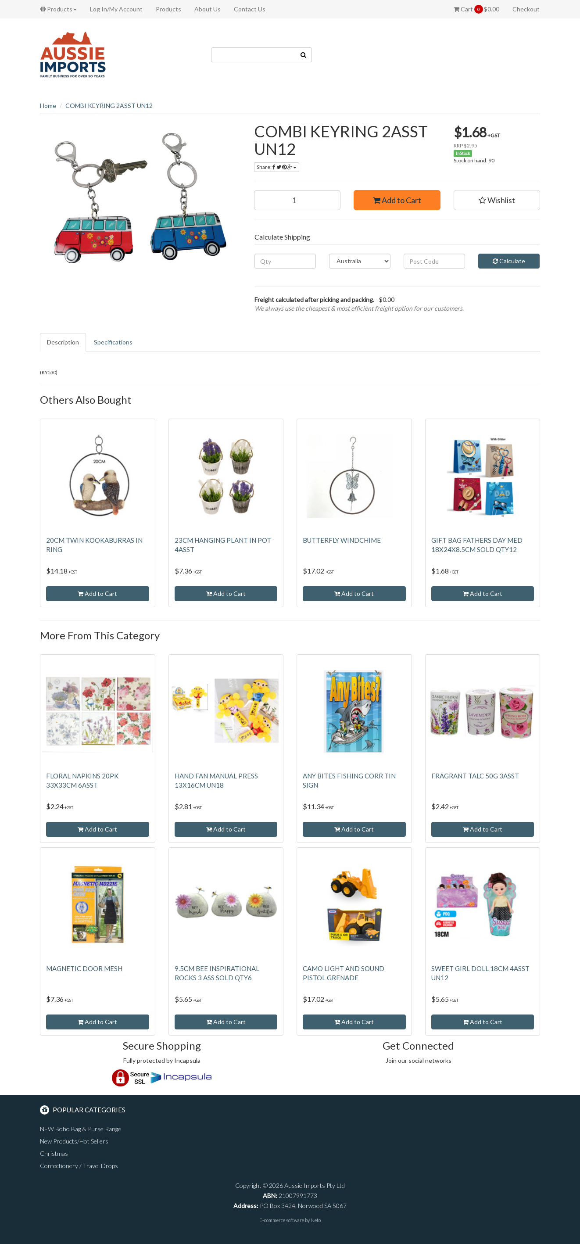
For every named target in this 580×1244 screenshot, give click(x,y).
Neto (316, 1220)
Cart (476, 9)
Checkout (526, 9)
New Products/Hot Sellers (74, 1141)
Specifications (113, 342)
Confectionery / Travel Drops (79, 1165)
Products (58, 9)
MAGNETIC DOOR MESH (84, 968)
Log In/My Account (116, 9)
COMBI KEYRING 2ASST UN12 (109, 105)
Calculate (509, 261)
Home (48, 105)
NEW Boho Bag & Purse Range (80, 1129)
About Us (207, 9)
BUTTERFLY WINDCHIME (342, 540)
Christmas (54, 1153)
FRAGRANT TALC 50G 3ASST (475, 776)
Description (63, 342)
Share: (277, 167)
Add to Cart (397, 200)
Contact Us (249, 9)
